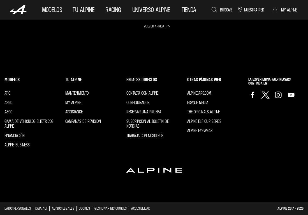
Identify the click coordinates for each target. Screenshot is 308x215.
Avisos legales (63, 208)
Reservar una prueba (143, 111)
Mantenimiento (77, 93)
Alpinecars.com (199, 93)
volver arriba (154, 26)
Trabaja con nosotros (144, 135)
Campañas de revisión (83, 121)
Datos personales (17, 208)
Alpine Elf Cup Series (204, 121)
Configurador (137, 102)
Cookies (84, 208)
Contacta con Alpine (142, 93)
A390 (8, 111)
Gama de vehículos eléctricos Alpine (29, 123)
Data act (41, 208)
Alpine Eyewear (199, 130)
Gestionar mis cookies (110, 208)
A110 (7, 93)
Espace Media (197, 102)
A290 (8, 102)
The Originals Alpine (203, 111)
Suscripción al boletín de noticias (147, 123)
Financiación (14, 135)
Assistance (74, 111)
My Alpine (73, 102)
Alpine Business (17, 145)
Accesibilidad (140, 208)
